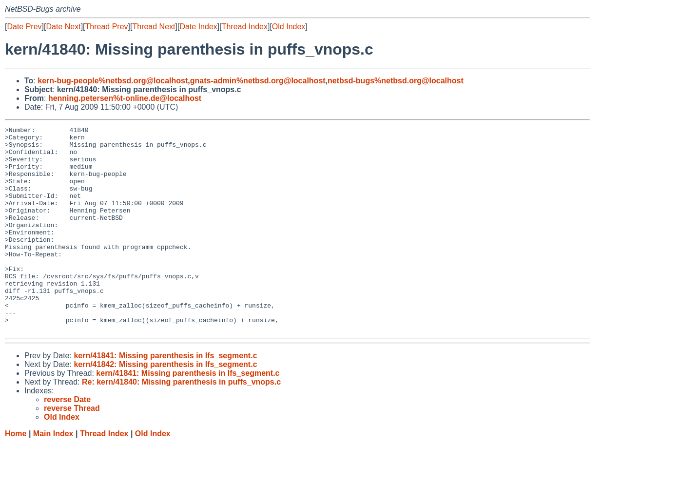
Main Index (53, 474)
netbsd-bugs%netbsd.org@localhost (396, 81)
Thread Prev (106, 26)
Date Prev (24, 26)
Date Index (198, 26)
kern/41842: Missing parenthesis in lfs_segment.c (165, 405)
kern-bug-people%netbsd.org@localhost (113, 81)
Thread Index (245, 26)
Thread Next (153, 26)
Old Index (288, 26)
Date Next (63, 26)
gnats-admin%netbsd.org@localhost (258, 81)
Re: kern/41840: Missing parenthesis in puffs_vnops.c (181, 423)
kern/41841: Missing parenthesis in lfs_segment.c (165, 396)
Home (15, 474)
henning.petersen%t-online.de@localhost (124, 98)
